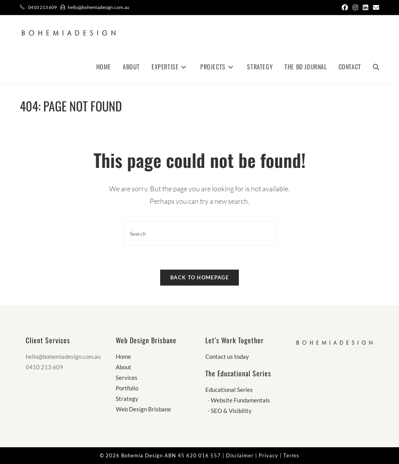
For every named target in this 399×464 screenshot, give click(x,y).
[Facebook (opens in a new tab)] (344, 7)
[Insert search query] (199, 233)
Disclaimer (240, 455)
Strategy (127, 398)
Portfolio (127, 388)
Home (123, 356)
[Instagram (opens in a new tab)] (355, 7)
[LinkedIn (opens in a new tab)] (365, 7)
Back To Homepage (199, 277)
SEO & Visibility (231, 410)
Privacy (268, 455)
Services (127, 377)
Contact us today (227, 356)
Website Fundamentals (240, 400)
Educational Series (229, 389)
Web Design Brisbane (143, 409)
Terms (291, 455)
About (123, 366)
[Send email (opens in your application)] (375, 7)
